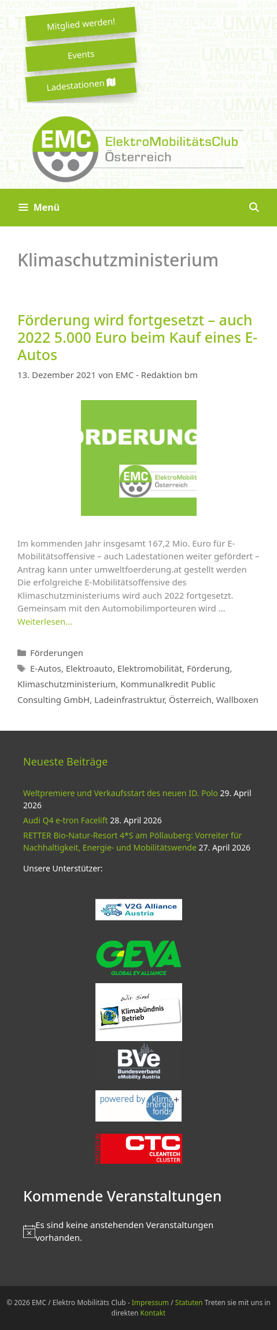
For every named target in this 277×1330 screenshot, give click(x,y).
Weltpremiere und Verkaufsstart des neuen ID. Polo (120, 792)
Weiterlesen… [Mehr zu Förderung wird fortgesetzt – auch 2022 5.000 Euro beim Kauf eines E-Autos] (44, 621)
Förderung (208, 668)
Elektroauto (89, 668)
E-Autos (45, 668)
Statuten (189, 1302)
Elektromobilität (149, 668)
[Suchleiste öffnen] (253, 207)
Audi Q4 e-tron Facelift (65, 820)
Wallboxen (237, 699)
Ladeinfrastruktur (129, 699)
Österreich (190, 699)
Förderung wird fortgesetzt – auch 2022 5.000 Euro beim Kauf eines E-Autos (137, 337)
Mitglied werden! (81, 23)
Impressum (150, 1302)
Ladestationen (81, 84)
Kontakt (153, 1313)
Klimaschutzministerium (66, 684)
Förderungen (56, 652)
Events (81, 54)
